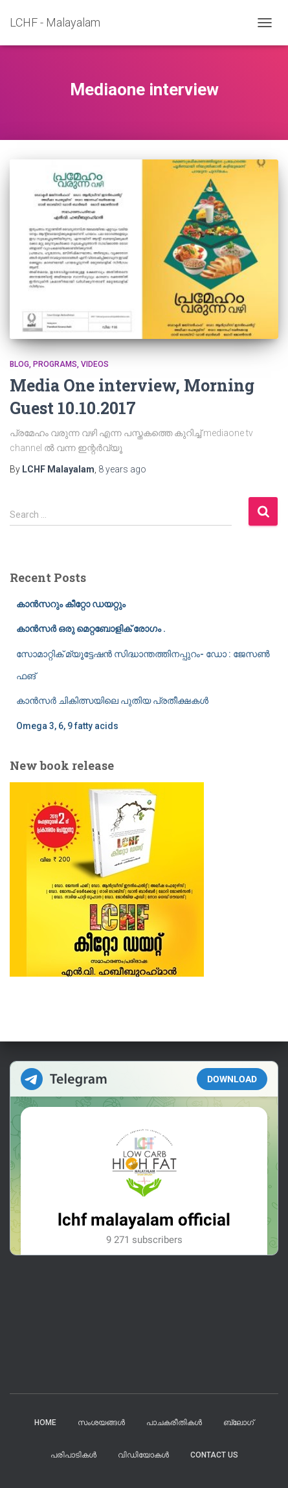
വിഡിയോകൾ (143, 1454)
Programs (55, 364)
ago (122, 469)
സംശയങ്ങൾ (101, 1422)
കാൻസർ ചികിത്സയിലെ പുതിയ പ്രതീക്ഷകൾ (112, 700)
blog (19, 364)
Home (45, 1422)
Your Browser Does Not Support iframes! (144, 1158)
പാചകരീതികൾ (174, 1422)
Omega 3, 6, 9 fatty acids (67, 726)
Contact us (214, 1454)
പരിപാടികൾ (73, 1454)
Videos (95, 364)
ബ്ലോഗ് (238, 1422)
